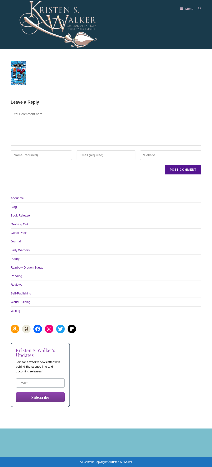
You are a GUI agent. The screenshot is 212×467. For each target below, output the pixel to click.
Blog (14, 207)
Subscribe (40, 397)
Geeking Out (19, 224)
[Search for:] (198, 8)
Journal (16, 241)
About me (17, 198)
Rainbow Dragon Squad (27, 267)
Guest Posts (19, 233)
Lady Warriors (20, 250)
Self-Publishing (21, 293)
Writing (15, 311)
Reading (16, 276)
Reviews (16, 284)
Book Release (20, 215)
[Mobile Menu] (187, 8)
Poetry (15, 258)
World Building (21, 302)
